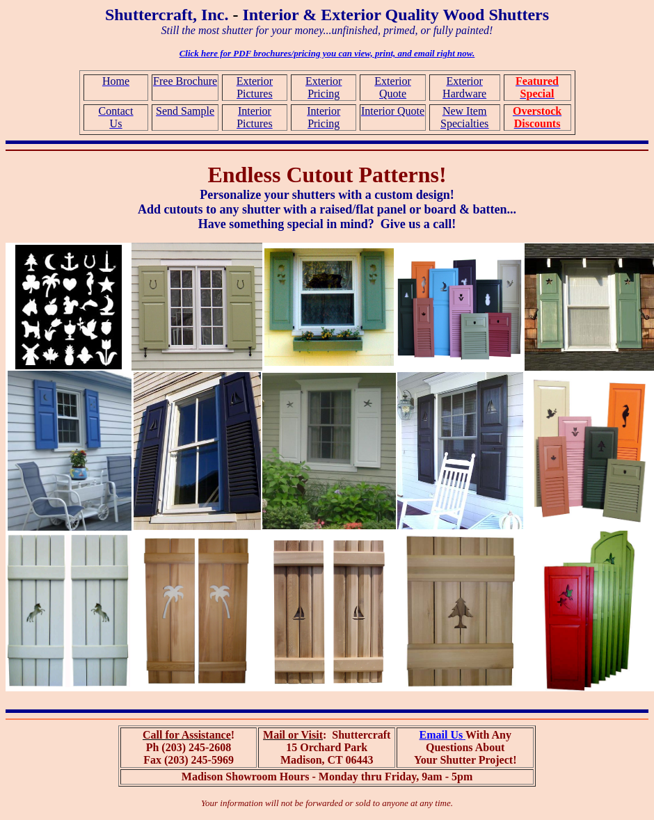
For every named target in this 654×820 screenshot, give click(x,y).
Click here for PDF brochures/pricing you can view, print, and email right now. (327, 53)
